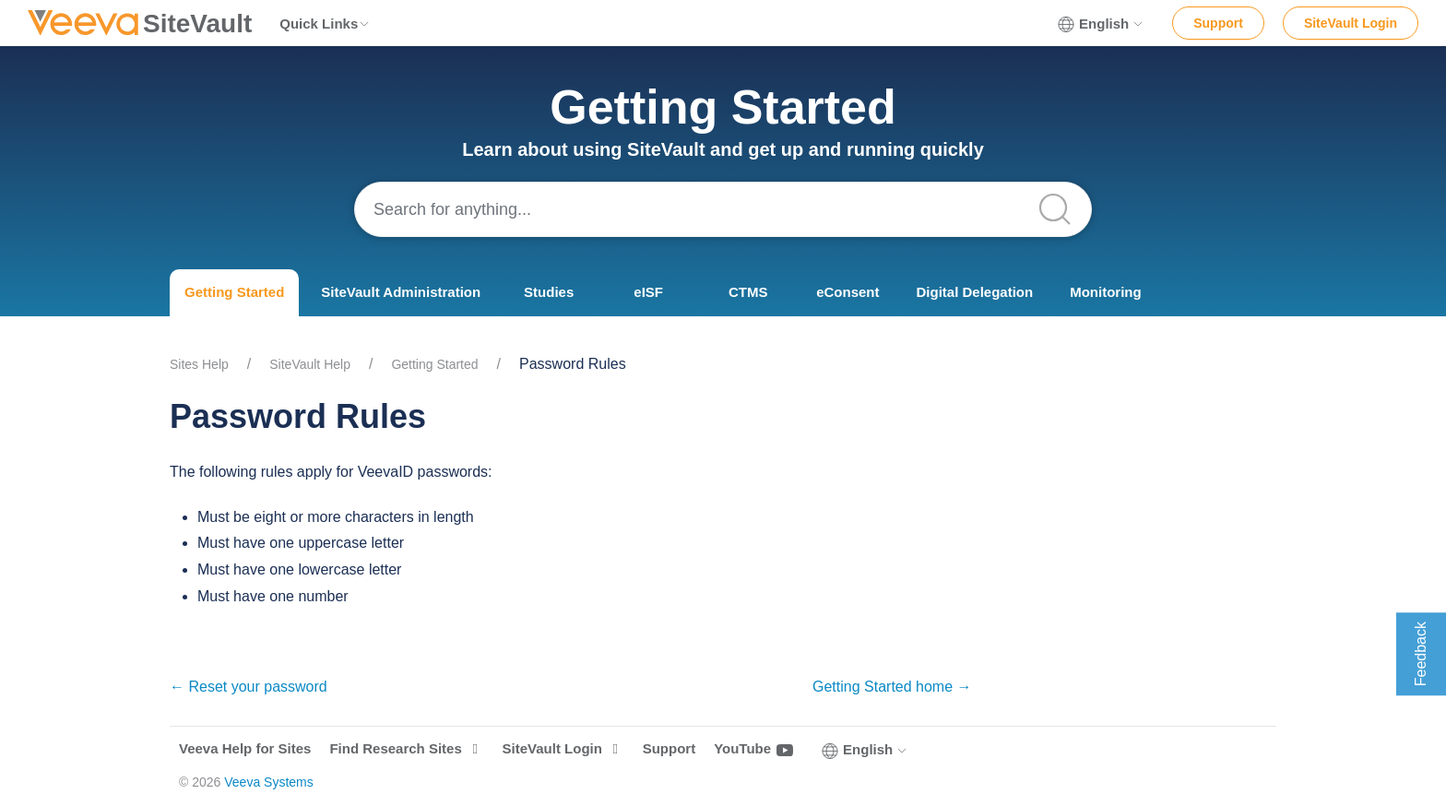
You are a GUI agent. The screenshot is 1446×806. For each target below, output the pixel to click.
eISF (648, 292)
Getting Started (234, 292)
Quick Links (325, 23)
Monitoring (1105, 292)
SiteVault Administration (400, 292)
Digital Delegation (975, 292)
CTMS (748, 292)
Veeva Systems (269, 782)
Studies (549, 292)
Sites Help (199, 364)
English (1101, 24)
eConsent (847, 292)
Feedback (1420, 654)
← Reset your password (248, 686)
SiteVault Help (309, 364)
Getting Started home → (892, 686)
